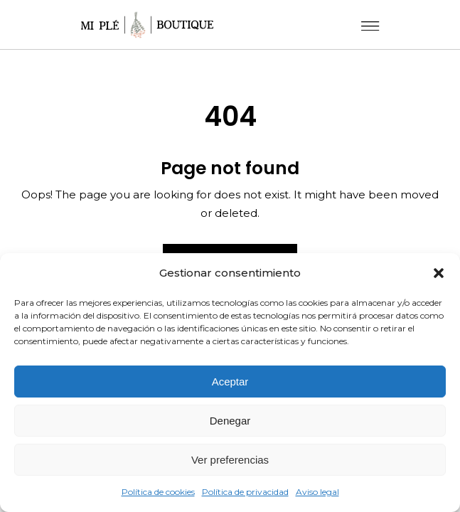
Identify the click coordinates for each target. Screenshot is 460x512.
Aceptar (230, 381)
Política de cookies (158, 491)
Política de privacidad (245, 491)
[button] (439, 273)
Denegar (230, 421)
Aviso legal (317, 491)
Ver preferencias (230, 460)
